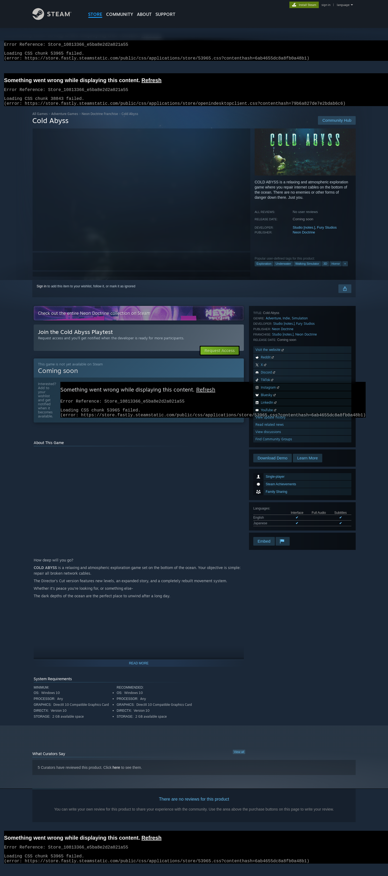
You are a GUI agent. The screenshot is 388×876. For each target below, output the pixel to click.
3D (325, 270)
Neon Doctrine (304, 239)
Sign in (42, 293)
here (116, 776)
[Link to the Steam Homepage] (51, 18)
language (343, 5)
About (144, 14)
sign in (325, 5)
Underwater (283, 270)
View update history (270, 507)
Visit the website (270, 439)
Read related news (269, 514)
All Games (40, 120)
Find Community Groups (273, 529)
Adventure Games (64, 120)
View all (239, 761)
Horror (335, 270)
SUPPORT (165, 14)
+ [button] (345, 270)
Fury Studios (327, 234)
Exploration (264, 270)
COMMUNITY (119, 14)
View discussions (268, 521)
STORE (95, 14)
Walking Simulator (307, 270)
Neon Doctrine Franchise (100, 120)
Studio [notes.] (304, 234)
